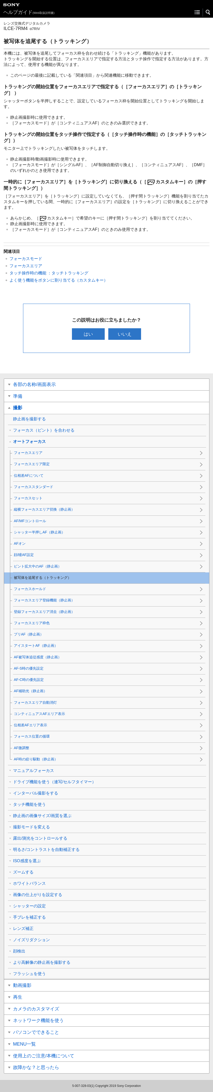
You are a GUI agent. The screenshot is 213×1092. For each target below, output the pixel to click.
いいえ (125, 334)
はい (88, 334)
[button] (208, 12)
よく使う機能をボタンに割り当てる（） (58, 280)
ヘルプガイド (29, 12)
